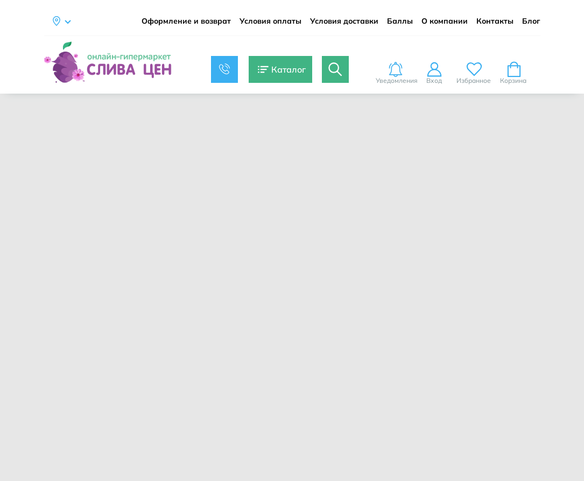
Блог (531, 21)
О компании (444, 21)
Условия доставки (344, 21)
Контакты (494, 21)
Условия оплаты (270, 21)
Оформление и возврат (186, 21)
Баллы (400, 21)
